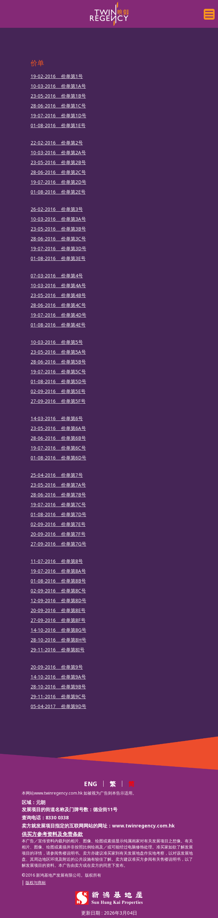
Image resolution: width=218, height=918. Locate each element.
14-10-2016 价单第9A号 (58, 677)
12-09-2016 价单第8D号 (58, 601)
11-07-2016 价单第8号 (57, 561)
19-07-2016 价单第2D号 (58, 182)
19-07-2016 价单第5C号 (58, 372)
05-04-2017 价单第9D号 (58, 706)
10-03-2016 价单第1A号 (58, 86)
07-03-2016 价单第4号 (57, 276)
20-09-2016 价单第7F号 (58, 534)
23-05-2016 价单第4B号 (58, 295)
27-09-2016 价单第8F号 (58, 620)
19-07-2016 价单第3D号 (58, 249)
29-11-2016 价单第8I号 (58, 650)
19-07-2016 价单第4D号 (58, 315)
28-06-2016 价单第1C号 (58, 106)
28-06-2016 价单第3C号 (58, 239)
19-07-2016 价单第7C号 (58, 505)
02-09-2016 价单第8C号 (58, 591)
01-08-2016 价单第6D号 (58, 458)
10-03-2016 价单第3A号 (58, 219)
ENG (90, 784)
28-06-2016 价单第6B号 (58, 438)
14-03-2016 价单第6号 (57, 418)
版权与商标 (35, 882)
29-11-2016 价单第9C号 (58, 697)
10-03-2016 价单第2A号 (58, 153)
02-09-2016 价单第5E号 (58, 391)
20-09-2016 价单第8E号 (58, 610)
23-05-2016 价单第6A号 (58, 428)
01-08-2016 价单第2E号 (58, 192)
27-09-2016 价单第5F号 (58, 401)
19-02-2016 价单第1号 (57, 76)
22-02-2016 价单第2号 (57, 143)
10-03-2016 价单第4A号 (58, 285)
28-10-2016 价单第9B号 (58, 687)
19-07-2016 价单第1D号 (58, 116)
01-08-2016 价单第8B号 (58, 581)
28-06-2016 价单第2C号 (58, 172)
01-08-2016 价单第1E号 (58, 125)
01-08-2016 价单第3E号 (58, 258)
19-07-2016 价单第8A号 (58, 571)
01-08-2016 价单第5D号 (58, 381)
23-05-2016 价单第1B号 (58, 96)
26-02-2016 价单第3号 (57, 209)
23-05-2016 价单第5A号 (58, 352)
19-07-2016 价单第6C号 (58, 448)
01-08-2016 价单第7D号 (58, 514)
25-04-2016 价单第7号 (57, 475)
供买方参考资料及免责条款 (52, 834)
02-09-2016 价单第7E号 (58, 524)
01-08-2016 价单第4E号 (58, 325)
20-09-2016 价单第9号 (57, 667)
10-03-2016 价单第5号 (57, 342)
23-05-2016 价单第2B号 (58, 162)
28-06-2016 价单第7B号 (58, 495)
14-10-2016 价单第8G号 (58, 630)
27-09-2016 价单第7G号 (58, 544)
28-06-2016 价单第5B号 (58, 362)
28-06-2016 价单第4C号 (58, 305)
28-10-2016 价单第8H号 (58, 640)
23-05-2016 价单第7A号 (58, 485)
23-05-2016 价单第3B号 (58, 229)
